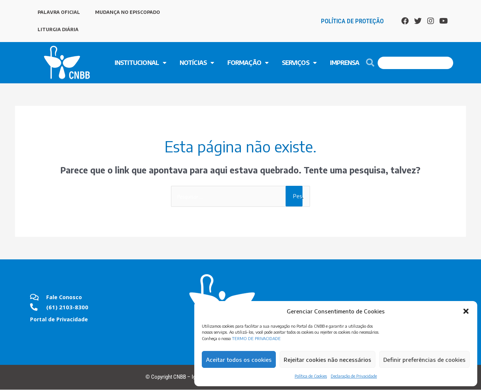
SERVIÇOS (299, 62)
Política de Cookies (311, 375)
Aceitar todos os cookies (239, 359)
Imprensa (345, 62)
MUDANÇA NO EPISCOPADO (127, 12)
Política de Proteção (352, 21)
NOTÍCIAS (197, 62)
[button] (466, 311)
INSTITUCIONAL (140, 62)
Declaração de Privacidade (354, 375)
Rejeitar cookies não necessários (327, 359)
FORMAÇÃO (247, 62)
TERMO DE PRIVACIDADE (256, 338)
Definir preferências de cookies (424, 359)
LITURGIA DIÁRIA (58, 29)
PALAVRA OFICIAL (59, 12)
